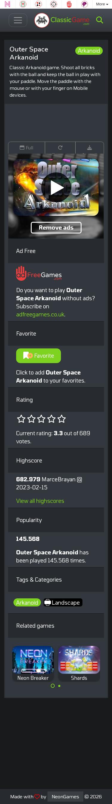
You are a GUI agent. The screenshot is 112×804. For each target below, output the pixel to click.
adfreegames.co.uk (40, 314)
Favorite (38, 355)
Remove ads (56, 227)
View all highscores (40, 500)
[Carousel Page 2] (59, 686)
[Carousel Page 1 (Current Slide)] (53, 686)
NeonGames (65, 796)
